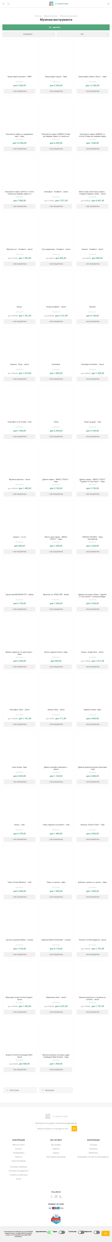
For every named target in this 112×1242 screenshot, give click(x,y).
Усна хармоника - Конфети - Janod (56, 249)
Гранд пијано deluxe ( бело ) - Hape (92, 77)
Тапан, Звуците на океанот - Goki (56, 825)
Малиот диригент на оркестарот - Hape (19, 653)
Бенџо (19, 307)
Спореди (93, 1145)
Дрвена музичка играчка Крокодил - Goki (92, 768)
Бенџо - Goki (19, 825)
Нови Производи (19, 1161)
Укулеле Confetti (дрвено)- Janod (92, 940)
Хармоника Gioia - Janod (56, 997)
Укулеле (92, 307)
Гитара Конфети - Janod (56, 307)
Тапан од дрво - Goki (92, 422)
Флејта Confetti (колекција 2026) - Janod (19, 1056)
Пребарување (18, 1153)
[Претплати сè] (53, 1128)
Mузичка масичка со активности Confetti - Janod (92, 998)
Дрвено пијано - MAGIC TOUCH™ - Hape (56, 480)
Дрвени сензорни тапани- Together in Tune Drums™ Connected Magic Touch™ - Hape (92, 596)
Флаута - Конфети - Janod (92, 249)
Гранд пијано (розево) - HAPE (19, 77)
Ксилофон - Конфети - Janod (56, 192)
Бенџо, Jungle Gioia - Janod (92, 652)
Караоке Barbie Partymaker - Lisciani (56, 940)
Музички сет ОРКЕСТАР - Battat (56, 594)
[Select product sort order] (29, 34)
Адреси (56, 1153)
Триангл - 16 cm (19, 537)
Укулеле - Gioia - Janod (19, 364)
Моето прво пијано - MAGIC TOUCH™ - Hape (56, 538)
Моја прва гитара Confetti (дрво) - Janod (19, 998)
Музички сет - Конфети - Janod (19, 249)
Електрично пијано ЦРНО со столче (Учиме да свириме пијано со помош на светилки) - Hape (19, 194)
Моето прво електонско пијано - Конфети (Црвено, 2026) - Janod (92, 193)
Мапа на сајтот (19, 1145)
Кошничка (93, 1149)
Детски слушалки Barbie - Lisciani (19, 940)
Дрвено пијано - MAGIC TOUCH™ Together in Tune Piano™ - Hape (92, 480)
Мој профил (56, 1145)
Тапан (56, 422)
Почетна (38, 16)
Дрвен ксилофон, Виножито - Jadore (56, 768)
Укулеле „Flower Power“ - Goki (92, 825)
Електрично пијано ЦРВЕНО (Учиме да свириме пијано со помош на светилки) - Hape (56, 136)
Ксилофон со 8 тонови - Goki (19, 422)
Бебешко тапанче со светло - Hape (92, 882)
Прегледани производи (56, 1157)
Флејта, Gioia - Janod (56, 710)
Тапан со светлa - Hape (56, 882)
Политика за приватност (19, 1171)
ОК (105, 1233)
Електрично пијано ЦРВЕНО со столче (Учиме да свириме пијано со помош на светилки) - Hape (92, 136)
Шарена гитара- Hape (92, 710)
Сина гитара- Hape (19, 767)
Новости (18, 1157)
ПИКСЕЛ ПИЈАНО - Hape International (92, 538)
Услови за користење (19, 1175)
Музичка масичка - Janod (19, 479)
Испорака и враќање (18, 1167)
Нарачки (56, 1149)
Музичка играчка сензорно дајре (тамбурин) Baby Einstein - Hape (56, 1056)
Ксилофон (56, 364)
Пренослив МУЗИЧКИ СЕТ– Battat (19, 594)
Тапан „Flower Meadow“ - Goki (19, 882)
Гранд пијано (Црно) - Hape (56, 77)
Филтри (56, 27)
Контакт (18, 1149)
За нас (18, 1179)
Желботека (93, 1153)
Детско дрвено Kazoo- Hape (56, 652)
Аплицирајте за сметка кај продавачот (93, 1157)
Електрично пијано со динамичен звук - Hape (19, 135)
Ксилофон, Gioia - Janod (19, 710)
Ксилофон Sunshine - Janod (92, 364)
